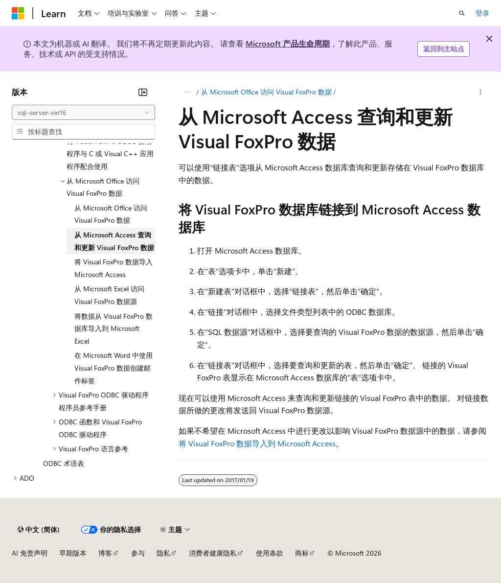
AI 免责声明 (29, 553)
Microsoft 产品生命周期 (288, 43)
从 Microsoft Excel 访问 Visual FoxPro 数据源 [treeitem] (109, 295)
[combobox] (83, 112)
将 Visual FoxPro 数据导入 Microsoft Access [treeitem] (113, 268)
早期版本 (73, 553)
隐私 (163, 553)
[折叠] (143, 92)
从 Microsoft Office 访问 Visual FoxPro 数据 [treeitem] (110, 214)
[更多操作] (480, 92)
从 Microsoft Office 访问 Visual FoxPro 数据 (266, 91)
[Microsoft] (18, 13)
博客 (105, 553)
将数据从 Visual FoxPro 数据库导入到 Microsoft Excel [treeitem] (113, 328)
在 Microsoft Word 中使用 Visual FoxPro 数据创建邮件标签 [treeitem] (113, 367)
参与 (138, 553)
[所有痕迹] (187, 92)
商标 (302, 553)
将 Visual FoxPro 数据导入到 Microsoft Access (257, 443)
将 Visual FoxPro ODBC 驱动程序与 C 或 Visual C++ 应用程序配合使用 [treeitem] (110, 154)
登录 (482, 13)
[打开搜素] (462, 13)
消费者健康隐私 (213, 553)
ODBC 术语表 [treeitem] (63, 463)
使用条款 (269, 553)
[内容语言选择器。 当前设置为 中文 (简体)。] (39, 529)
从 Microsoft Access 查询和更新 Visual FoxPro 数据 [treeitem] (114, 241)
